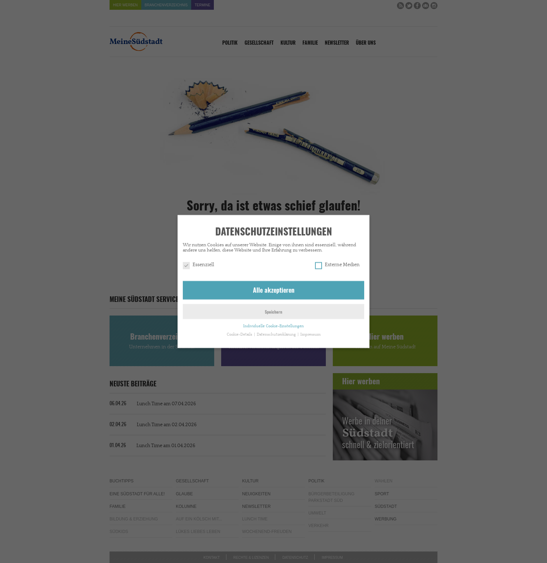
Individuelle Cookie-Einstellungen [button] (273, 323)
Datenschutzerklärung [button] (277, 331)
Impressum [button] (310, 331)
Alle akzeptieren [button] (273, 288)
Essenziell (198, 262)
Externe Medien (337, 262)
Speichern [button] (273, 309)
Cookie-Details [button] (240, 331)
